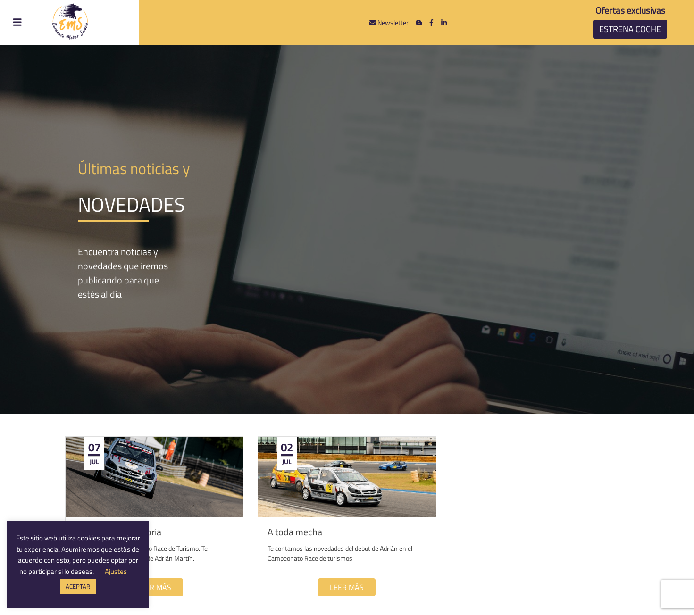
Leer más (154, 587)
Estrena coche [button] (630, 29)
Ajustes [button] (116, 571)
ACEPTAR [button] (78, 586)
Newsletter (389, 22)
